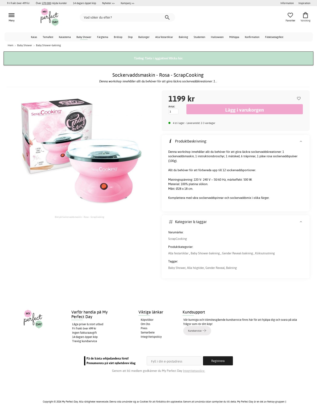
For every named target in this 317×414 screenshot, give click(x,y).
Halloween (217, 37)
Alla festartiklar (164, 37)
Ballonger (144, 37)
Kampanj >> (127, 3)
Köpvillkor (147, 320)
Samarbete (148, 332)
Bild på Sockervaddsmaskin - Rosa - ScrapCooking (79, 217)
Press (144, 328)
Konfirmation (252, 37)
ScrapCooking (177, 239)
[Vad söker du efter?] (127, 17)
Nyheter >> (108, 3)
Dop (130, 37)
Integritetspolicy (151, 337)
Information (287, 3)
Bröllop (118, 37)
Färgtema (102, 37)
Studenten (199, 37)
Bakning (183, 37)
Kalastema (65, 37)
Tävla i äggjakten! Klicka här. (164, 58)
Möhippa (234, 37)
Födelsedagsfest (274, 37)
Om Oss (145, 324)
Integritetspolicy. (194, 371)
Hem (10, 45)
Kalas (34, 37)
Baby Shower (83, 37)
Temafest (48, 37)
